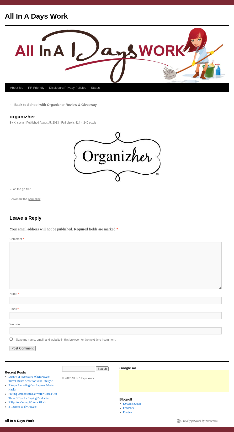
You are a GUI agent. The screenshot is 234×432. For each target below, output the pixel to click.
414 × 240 (81, 122)
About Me (16, 87)
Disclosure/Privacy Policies (67, 87)
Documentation (132, 403)
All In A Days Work (36, 16)
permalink (34, 199)
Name (14, 294)
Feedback (128, 408)
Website (15, 324)
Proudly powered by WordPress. (199, 420)
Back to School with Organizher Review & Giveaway (53, 105)
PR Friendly (36, 87)
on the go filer (22, 189)
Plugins (127, 412)
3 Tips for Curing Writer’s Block (27, 402)
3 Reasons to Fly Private (23, 406)
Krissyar (19, 122)
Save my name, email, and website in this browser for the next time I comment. (66, 339)
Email (14, 309)
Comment (17, 239)
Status (95, 87)
